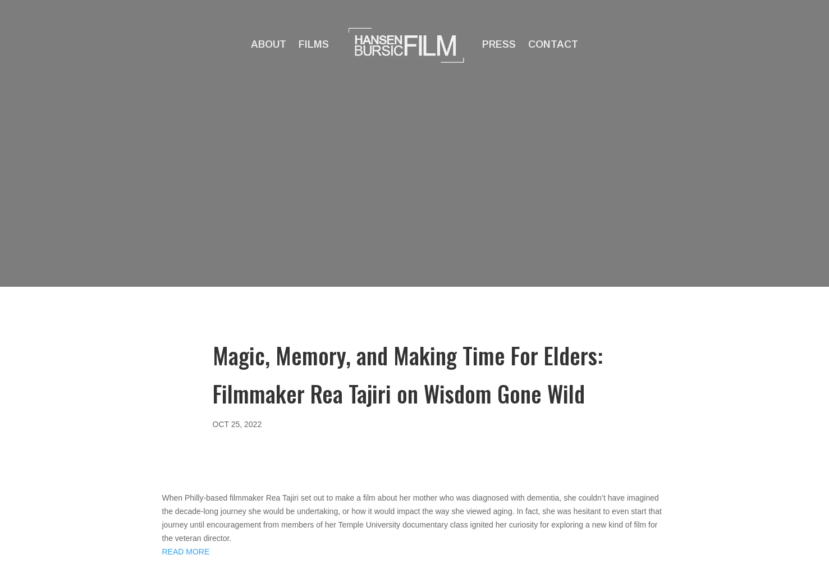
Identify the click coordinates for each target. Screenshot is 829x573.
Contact (553, 44)
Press (499, 44)
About (268, 44)
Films (314, 44)
